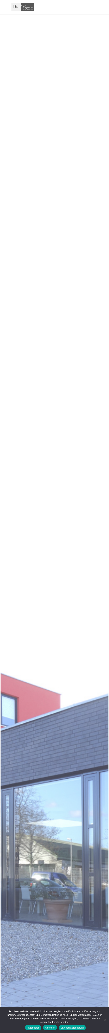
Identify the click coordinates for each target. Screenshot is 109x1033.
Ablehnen (50, 1027)
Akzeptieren (33, 1027)
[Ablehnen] (104, 1020)
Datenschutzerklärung (72, 1027)
